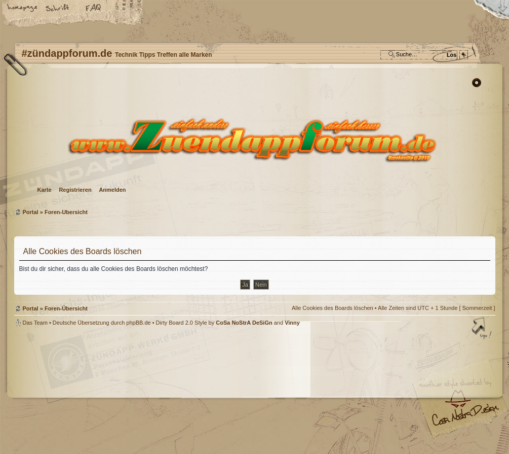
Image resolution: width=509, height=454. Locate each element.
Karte (44, 190)
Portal (30, 212)
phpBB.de (138, 323)
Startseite (23, 8)
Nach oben (482, 329)
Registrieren (75, 190)
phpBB (128, 390)
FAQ (93, 8)
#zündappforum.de (174, 391)
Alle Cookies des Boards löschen (332, 308)
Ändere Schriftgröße (58, 8)
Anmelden (112, 190)
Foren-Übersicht (253, 140)
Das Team (35, 323)
